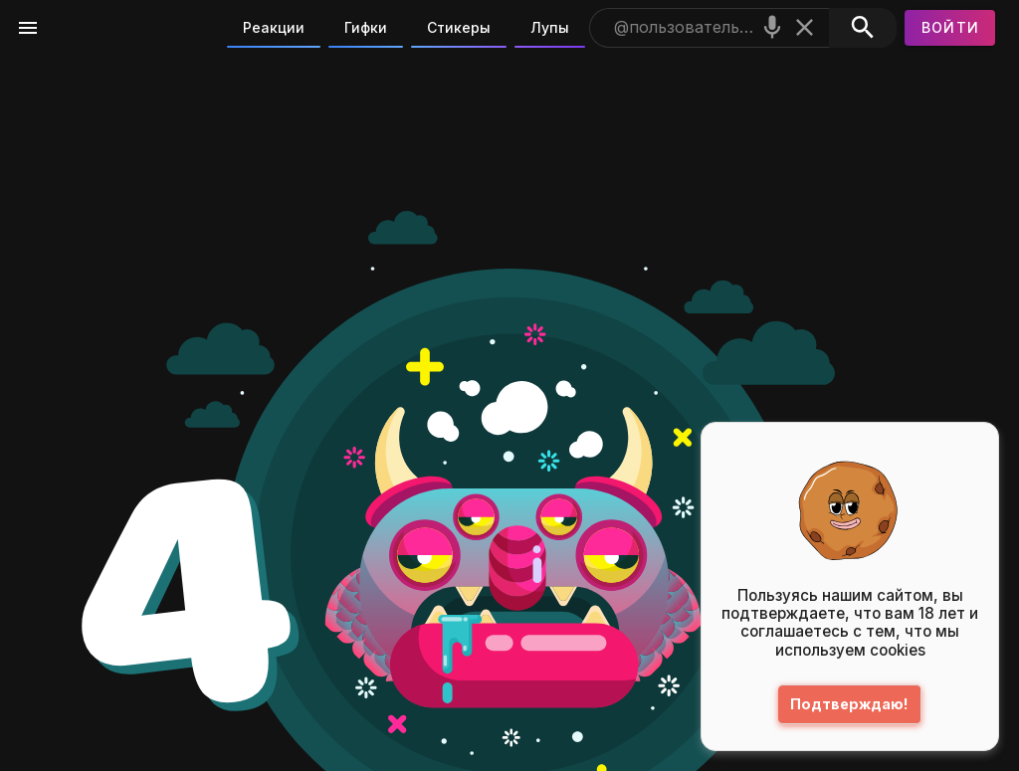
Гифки (365, 27)
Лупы (549, 27)
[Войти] (950, 28)
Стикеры (459, 27)
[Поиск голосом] (772, 27)
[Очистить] (804, 27)
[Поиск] (862, 28)
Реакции (274, 27)
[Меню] (28, 28)
